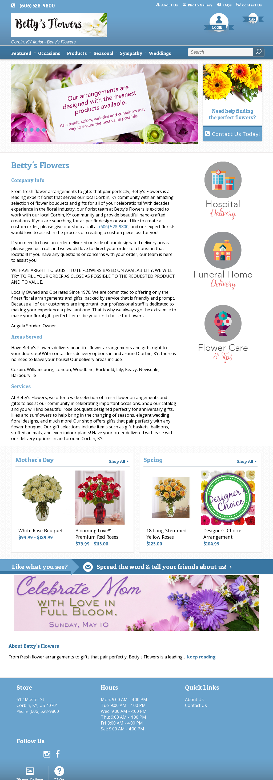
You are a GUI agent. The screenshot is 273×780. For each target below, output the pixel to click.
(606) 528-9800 (37, 5)
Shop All (119, 461)
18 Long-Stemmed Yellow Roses (166, 534)
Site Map (243, 773)
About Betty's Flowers (34, 646)
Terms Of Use (130, 773)
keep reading (201, 657)
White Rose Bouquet (40, 531)
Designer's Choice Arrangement (222, 534)
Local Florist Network (206, 773)
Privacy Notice (165, 773)
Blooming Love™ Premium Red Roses (96, 534)
